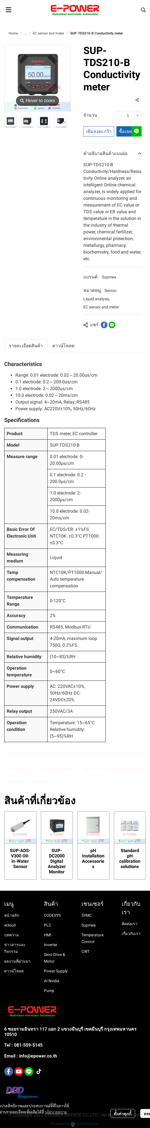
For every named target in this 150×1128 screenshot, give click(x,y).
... (25, 33)
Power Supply (56, 971)
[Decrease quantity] (118, 115)
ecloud (10, 925)
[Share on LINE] (112, 325)
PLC (47, 925)
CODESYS (52, 915)
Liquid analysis (96, 299)
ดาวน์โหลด (14, 971)
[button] (143, 10)
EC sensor (15, 782)
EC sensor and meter (48, 33)
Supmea (109, 277)
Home (13, 33)
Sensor (110, 290)
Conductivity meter (57, 769)
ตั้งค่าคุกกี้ (123, 1113)
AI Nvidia (51, 981)
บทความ (11, 935)
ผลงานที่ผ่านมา (17, 961)
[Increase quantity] (137, 115)
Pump (49, 990)
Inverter (50, 944)
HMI (47, 935)
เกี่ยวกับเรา (131, 933)
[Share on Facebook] (104, 325)
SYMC (86, 915)
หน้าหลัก (11, 915)
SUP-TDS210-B (19, 769)
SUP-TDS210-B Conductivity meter (112, 769)
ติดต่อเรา (129, 923)
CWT (85, 951)
